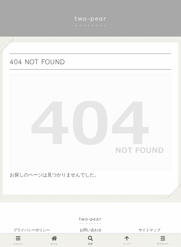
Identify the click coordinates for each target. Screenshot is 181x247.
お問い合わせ (91, 230)
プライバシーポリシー (31, 230)
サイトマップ (149, 230)
